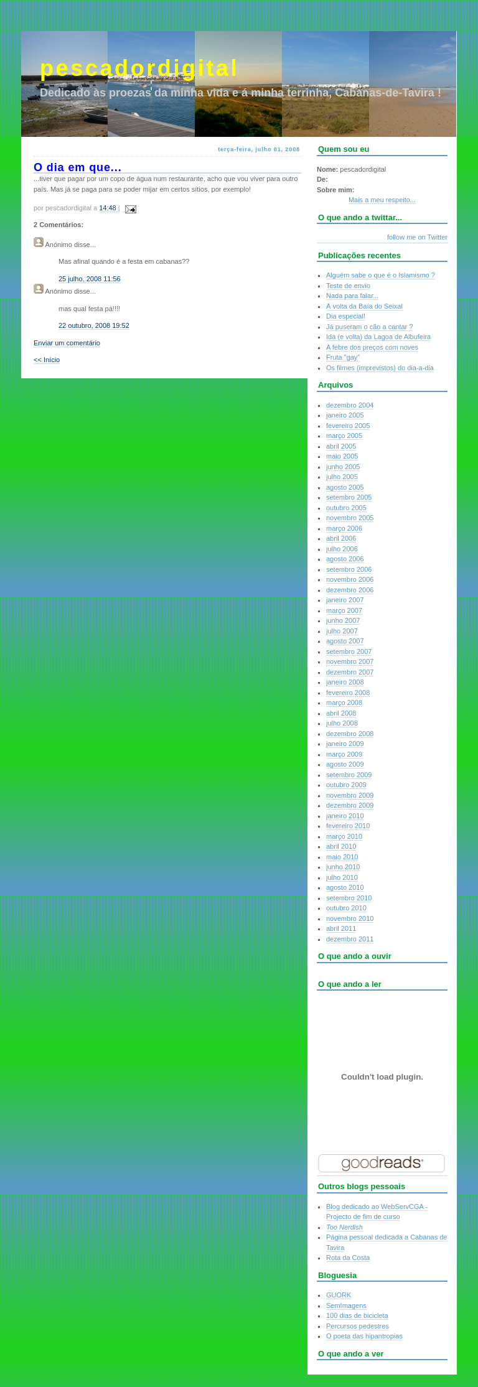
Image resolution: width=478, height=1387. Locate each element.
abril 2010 (341, 846)
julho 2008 (342, 723)
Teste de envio (348, 285)
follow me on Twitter (417, 237)
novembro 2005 (349, 517)
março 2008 (344, 702)
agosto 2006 (345, 559)
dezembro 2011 (349, 939)
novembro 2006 (349, 579)
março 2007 (344, 610)
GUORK (338, 1295)
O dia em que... (78, 167)
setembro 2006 (349, 569)
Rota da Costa (348, 1257)
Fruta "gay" (343, 357)
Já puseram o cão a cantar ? (369, 326)
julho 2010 (342, 877)
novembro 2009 (349, 795)
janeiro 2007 (345, 600)
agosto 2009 (345, 764)
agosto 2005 (345, 487)
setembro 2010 (349, 898)
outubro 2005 (346, 507)
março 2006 (344, 528)
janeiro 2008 (345, 682)
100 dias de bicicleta (357, 1315)
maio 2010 (342, 857)
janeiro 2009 (345, 743)
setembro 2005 (349, 497)
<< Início (47, 359)
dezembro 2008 (349, 733)
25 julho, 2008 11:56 (90, 279)
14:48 (108, 208)
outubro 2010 (346, 908)
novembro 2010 (349, 918)
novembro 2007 (349, 661)
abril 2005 (341, 446)
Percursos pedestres (357, 1326)
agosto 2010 (345, 887)
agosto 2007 (345, 641)
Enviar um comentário (67, 343)
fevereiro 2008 (348, 692)
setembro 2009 (349, 774)
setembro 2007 (349, 651)
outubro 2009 (346, 784)
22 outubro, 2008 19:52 (94, 325)
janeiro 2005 (345, 415)
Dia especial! (345, 316)
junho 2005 (343, 466)
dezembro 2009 (349, 805)
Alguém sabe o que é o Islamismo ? (380, 275)
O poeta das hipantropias (364, 1336)
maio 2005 (342, 456)
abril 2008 (341, 713)
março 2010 (344, 836)
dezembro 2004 (349, 405)
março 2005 (344, 435)
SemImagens (346, 1305)
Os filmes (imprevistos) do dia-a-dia (380, 367)
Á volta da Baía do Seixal (364, 306)
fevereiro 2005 (348, 425)
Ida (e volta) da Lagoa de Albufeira (378, 336)
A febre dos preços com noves (372, 347)
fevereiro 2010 (348, 825)
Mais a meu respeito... (382, 199)
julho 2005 (342, 476)
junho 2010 (343, 867)
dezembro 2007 (349, 672)
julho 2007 (342, 631)
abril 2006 (341, 538)
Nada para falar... (352, 295)
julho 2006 (342, 549)
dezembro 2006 (349, 590)
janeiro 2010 (345, 816)
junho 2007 (343, 620)
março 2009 (344, 754)
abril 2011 (341, 928)
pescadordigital (139, 68)
